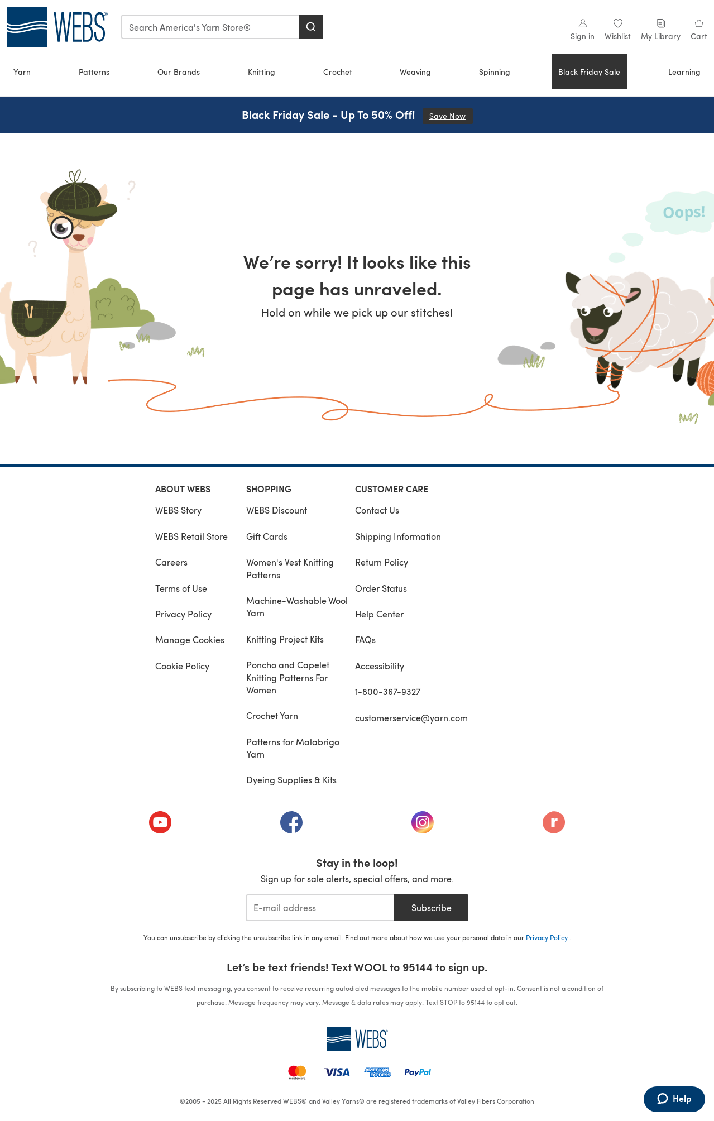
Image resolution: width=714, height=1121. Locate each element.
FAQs (365, 639)
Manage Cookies (189, 639)
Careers (171, 562)
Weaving (415, 71)
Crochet (337, 71)
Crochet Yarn (272, 715)
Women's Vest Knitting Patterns (290, 568)
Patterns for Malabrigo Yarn (292, 748)
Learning (684, 71)
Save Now (451, 116)
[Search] (311, 27)
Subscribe (431, 907)
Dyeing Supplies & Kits (291, 779)
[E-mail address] (320, 907)
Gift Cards (266, 536)
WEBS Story (178, 510)
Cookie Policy (182, 666)
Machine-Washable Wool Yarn (297, 607)
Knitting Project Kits (285, 639)
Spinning (494, 71)
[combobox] (210, 27)
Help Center (379, 614)
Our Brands (178, 71)
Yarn (22, 71)
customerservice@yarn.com (411, 718)
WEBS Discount (276, 510)
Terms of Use (181, 588)
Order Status (381, 588)
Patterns (94, 71)
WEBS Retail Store (191, 536)
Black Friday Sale (589, 71)
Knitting (261, 71)
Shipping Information (398, 536)
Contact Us (377, 510)
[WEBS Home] (357, 1039)
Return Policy (381, 562)
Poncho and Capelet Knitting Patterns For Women (287, 677)
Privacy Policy (183, 614)
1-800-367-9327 (387, 691)
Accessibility (379, 666)
